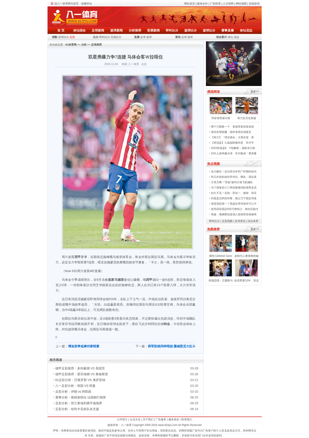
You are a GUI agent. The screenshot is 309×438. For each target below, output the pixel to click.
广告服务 (161, 419)
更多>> (255, 91)
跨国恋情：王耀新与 (221, 280)
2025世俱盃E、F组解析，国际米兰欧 (233, 148)
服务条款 (173, 419)
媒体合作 (202, 3)
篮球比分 (190, 30)
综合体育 (253, 221)
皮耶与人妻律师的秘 (246, 256)
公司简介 (122, 419)
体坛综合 (79, 30)
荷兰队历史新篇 (246, 118)
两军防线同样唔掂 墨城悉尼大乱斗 (172, 346)
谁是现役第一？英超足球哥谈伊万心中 (234, 203)
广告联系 (215, 3)
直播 (136, 37)
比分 (95, 37)
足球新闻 (98, 30)
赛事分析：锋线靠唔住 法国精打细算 (80, 397)
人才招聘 (228, 3)
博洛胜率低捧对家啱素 (83, 346)
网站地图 (241, 3)
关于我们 (148, 419)
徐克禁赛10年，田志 (246, 280)
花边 (236, 37)
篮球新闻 (116, 30)
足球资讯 (240, 221)
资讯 (177, 37)
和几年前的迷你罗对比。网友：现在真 (234, 176)
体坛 (230, 37)
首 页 (60, 30)
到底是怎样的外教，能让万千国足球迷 (234, 198)
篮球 (149, 37)
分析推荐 (135, 30)
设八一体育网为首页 (66, 3)
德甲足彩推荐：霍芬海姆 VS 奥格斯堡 (81, 374)
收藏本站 (86, 3)
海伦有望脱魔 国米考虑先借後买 (231, 132)
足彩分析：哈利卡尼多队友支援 (77, 409)
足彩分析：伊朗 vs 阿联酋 (73, 391)
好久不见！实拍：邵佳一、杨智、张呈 (234, 193)
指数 (54, 37)
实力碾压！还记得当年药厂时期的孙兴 (234, 171)
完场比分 (116, 37)
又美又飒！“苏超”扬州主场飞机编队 (232, 182)
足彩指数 (227, 221)
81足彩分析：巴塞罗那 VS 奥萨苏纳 (80, 380)
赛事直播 (227, 30)
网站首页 (189, 3)
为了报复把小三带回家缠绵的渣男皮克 (234, 187)
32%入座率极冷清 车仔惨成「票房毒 (234, 153)
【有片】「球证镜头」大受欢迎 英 (232, 137)
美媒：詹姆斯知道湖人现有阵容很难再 (234, 214)
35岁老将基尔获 (220, 118)
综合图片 (221, 37)
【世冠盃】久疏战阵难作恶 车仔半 (232, 142)
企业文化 (135, 419)
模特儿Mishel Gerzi (220, 256)
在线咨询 (254, 3)
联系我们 (186, 419)
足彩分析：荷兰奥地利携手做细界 (78, 403)
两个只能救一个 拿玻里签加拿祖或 (232, 126)
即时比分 (172, 30)
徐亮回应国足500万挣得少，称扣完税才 (234, 209)
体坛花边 (246, 30)
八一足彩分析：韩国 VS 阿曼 (75, 386)
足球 (143, 37)
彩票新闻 (153, 30)
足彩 (72, 37)
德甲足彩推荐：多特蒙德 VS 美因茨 (80, 368)
